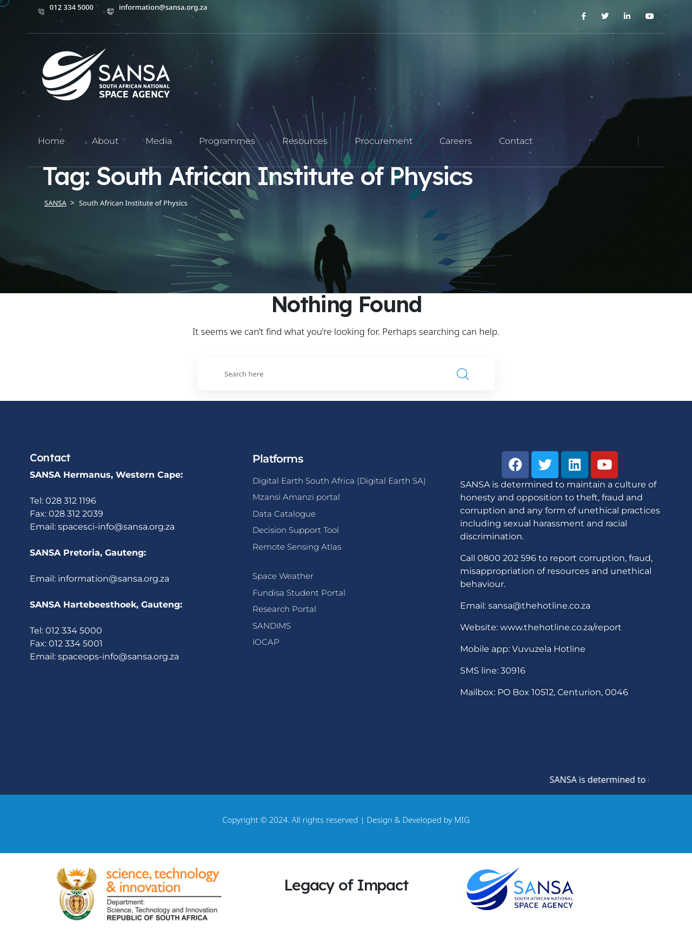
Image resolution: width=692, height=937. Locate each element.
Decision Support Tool (295, 530)
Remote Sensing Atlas (296, 547)
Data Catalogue (284, 514)
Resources (305, 141)
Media (158, 141)
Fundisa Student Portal (298, 593)
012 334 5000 (72, 7)
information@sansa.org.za (163, 7)
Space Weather (283, 576)
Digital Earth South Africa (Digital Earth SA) (339, 481)
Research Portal (284, 609)
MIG (462, 819)
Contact (516, 141)
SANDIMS (271, 626)
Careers (456, 141)
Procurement (383, 141)
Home (51, 141)
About (105, 141)
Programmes (227, 141)
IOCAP (266, 642)
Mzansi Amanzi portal (296, 497)
